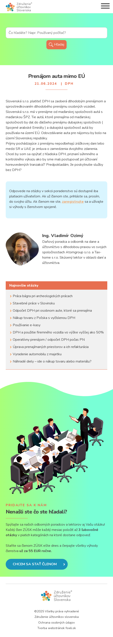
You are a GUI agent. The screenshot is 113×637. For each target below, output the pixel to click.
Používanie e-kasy (26, 325)
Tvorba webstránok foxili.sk (56, 628)
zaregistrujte (73, 201)
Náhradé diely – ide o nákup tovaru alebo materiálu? (52, 361)
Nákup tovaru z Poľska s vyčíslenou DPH (44, 317)
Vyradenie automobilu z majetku (37, 354)
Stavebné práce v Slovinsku (34, 303)
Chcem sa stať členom (39, 564)
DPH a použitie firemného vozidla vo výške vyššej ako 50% (58, 332)
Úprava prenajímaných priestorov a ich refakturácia (51, 346)
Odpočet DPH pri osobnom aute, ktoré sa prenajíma (52, 310)
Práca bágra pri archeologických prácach (43, 296)
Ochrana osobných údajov (56, 622)
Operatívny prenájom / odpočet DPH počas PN (49, 339)
